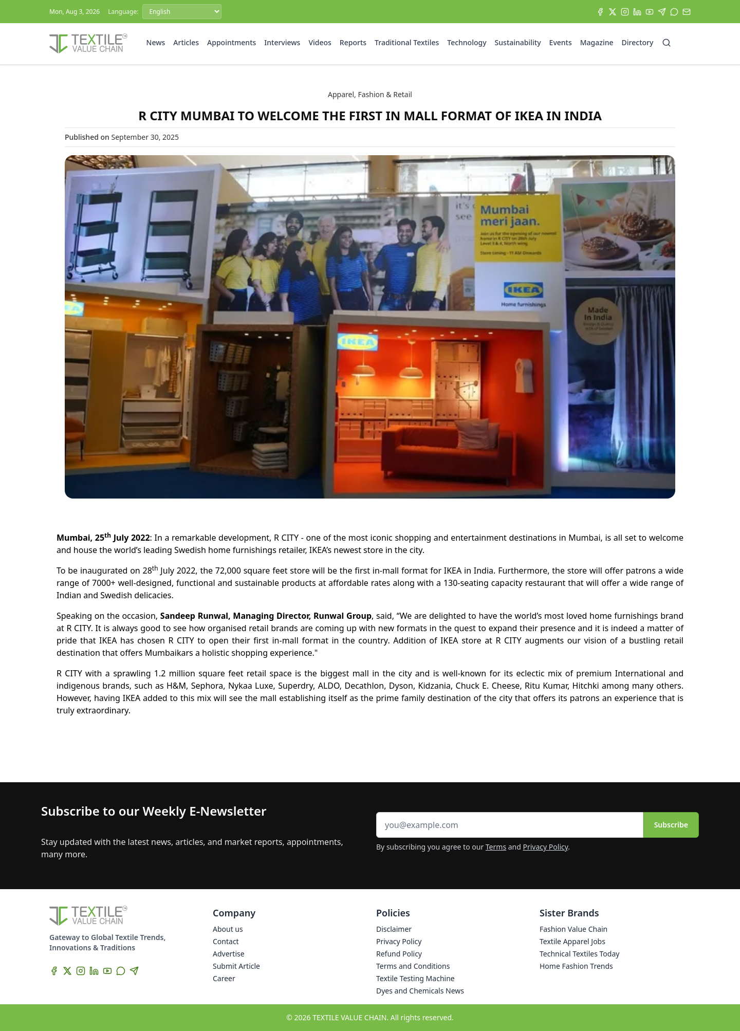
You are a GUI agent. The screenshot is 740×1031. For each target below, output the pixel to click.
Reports (353, 42)
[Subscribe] (686, 12)
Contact (226, 941)
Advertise (229, 954)
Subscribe (671, 825)
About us (228, 929)
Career (224, 978)
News (155, 42)
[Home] (88, 43)
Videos (319, 42)
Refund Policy (399, 954)
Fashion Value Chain (573, 929)
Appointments (231, 42)
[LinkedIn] (637, 12)
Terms (496, 847)
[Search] (666, 43)
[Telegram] (662, 12)
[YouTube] (649, 12)
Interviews (282, 42)
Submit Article (236, 966)
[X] (612, 12)
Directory (638, 42)
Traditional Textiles (407, 42)
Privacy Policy (545, 847)
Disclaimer (394, 929)
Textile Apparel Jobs (572, 941)
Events (560, 42)
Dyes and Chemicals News (420, 991)
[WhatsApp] (674, 12)
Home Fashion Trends (576, 966)
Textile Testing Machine (415, 978)
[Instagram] (625, 12)
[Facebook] (600, 12)
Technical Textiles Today (579, 954)
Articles (186, 42)
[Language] (181, 11)
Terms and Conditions (413, 966)
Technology (466, 42)
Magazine (597, 42)
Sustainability (518, 42)
